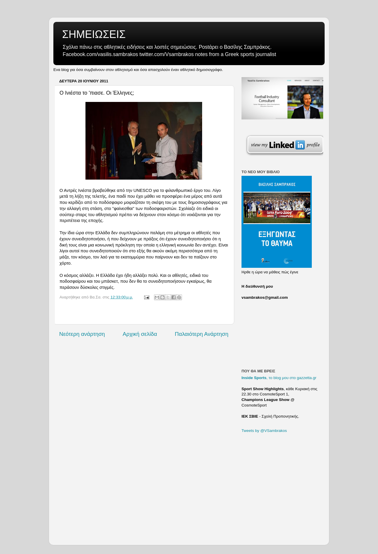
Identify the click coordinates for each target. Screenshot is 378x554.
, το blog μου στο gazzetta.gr (279, 378)
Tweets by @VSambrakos (264, 430)
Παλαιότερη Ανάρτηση (201, 334)
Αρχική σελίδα (140, 334)
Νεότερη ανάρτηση (82, 334)
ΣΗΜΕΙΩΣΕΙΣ (94, 34)
